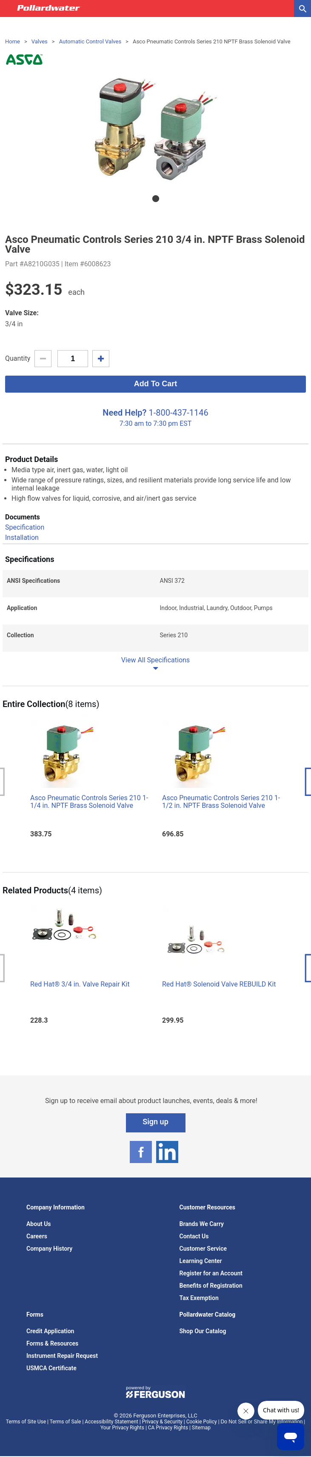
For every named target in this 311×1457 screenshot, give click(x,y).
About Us (38, 1223)
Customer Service (203, 1248)
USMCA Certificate (51, 1368)
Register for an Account (211, 1273)
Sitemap (201, 1428)
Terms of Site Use (26, 1422)
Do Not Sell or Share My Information (262, 1422)
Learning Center (201, 1260)
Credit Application (50, 1331)
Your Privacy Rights (122, 1428)
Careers (36, 1236)
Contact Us (194, 1236)
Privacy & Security (162, 1422)
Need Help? (124, 413)
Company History (49, 1248)
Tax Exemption (199, 1297)
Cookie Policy (201, 1422)
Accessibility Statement (111, 1422)
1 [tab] (155, 198)
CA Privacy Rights (168, 1428)
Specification (24, 527)
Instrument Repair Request (62, 1355)
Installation (22, 537)
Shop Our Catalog (203, 1331)
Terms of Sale (65, 1422)
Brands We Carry (202, 1223)
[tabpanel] (155, 129)
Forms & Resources (52, 1343)
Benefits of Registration (211, 1285)
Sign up (155, 1121)
